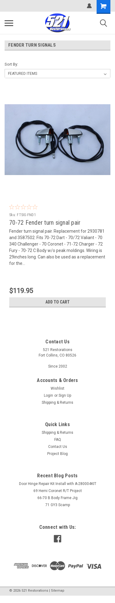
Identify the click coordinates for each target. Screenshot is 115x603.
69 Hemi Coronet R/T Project (57, 491)
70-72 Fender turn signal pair (44, 222)
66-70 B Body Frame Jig (57, 498)
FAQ (57, 439)
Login (48, 395)
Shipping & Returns (57, 402)
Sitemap (57, 591)
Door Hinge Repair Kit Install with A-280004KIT (57, 484)
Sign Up (65, 395)
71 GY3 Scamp (57, 505)
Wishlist (57, 388)
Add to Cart (57, 302)
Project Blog (57, 454)
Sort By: (11, 64)
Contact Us (57, 447)
